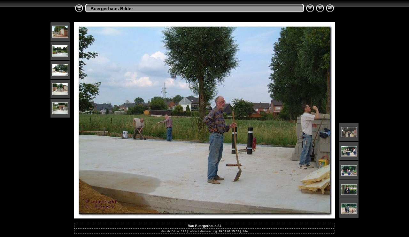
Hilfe (245, 231)
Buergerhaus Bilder (111, 8)
